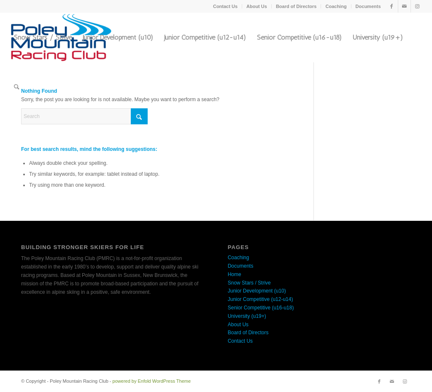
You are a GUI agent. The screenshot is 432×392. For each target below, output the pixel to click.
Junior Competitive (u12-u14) (260, 299)
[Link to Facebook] (392, 6)
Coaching (335, 6)
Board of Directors (296, 6)
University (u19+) (247, 316)
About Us (256, 6)
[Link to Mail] (404, 6)
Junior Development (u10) (257, 291)
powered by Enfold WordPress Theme (152, 381)
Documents (368, 6)
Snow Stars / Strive (249, 283)
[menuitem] (225, 6)
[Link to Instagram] (417, 6)
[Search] (16, 87)
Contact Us (225, 6)
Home (234, 274)
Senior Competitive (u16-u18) (261, 308)
